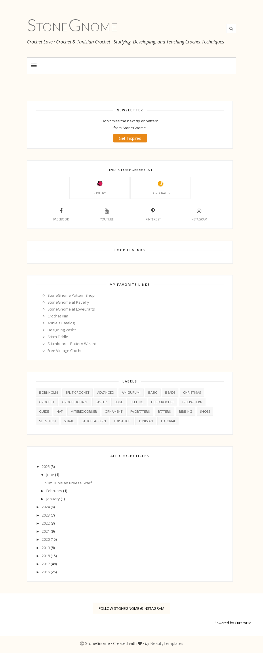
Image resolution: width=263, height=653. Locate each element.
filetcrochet (162, 402)
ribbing (185, 411)
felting (137, 402)
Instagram (198, 213)
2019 (46, 547)
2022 (46, 523)
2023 (46, 515)
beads (170, 392)
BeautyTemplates (166, 643)
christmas (192, 392)
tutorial (168, 421)
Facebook (61, 213)
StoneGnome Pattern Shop (71, 295)
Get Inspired (130, 138)
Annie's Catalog (61, 322)
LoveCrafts (160, 187)
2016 (46, 571)
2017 (46, 563)
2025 (46, 466)
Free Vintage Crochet (65, 350)
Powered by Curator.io (232, 622)
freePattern (192, 402)
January (53, 498)
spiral (69, 421)
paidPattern (140, 411)
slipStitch (47, 421)
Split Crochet (77, 392)
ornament (114, 411)
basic (152, 392)
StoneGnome (72, 24)
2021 (46, 531)
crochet (46, 402)
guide (44, 411)
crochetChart (75, 402)
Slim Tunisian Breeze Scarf (68, 483)
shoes (205, 411)
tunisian (145, 421)
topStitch (122, 421)
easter (101, 402)
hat (60, 411)
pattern (164, 411)
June (50, 474)
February (54, 490)
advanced (105, 392)
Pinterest (153, 213)
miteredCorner (83, 411)
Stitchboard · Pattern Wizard (71, 343)
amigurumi (131, 392)
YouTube (107, 213)
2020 (46, 539)
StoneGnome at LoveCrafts (71, 309)
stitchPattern (94, 421)
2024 (46, 506)
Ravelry (100, 187)
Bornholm (48, 392)
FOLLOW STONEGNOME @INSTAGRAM (131, 608)
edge (119, 402)
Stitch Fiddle (57, 336)
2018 (46, 555)
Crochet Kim (57, 316)
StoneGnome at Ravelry (68, 302)
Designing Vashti (62, 329)
